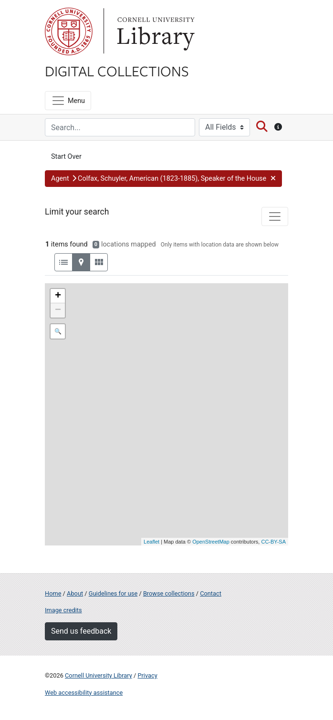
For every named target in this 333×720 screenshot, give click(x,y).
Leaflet (151, 542)
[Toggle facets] (274, 216)
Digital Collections (117, 70)
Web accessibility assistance (84, 692)
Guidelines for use (113, 593)
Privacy (147, 675)
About (75, 593)
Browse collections (169, 593)
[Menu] (68, 100)
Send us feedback (81, 631)
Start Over (66, 157)
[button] (163, 178)
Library (154, 31)
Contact (210, 593)
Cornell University (69, 31)
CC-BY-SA (273, 542)
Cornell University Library (98, 675)
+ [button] (58, 296)
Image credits (63, 610)
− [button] (58, 310)
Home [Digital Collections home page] (53, 593)
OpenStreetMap (210, 542)
